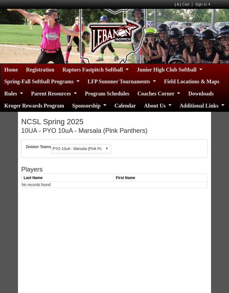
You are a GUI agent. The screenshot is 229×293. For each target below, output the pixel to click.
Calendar (125, 106)
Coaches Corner (158, 94)
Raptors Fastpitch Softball (95, 70)
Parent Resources (54, 94)
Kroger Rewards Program (34, 106)
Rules (13, 94)
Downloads (200, 94)
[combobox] (77, 148)
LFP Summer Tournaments (122, 81)
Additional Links (202, 106)
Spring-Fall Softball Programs (42, 81)
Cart (182, 4)
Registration (40, 70)
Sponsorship (89, 106)
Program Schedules (107, 94)
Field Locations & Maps (191, 81)
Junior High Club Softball (169, 70)
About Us (158, 106)
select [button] (106, 148)
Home (11, 70)
